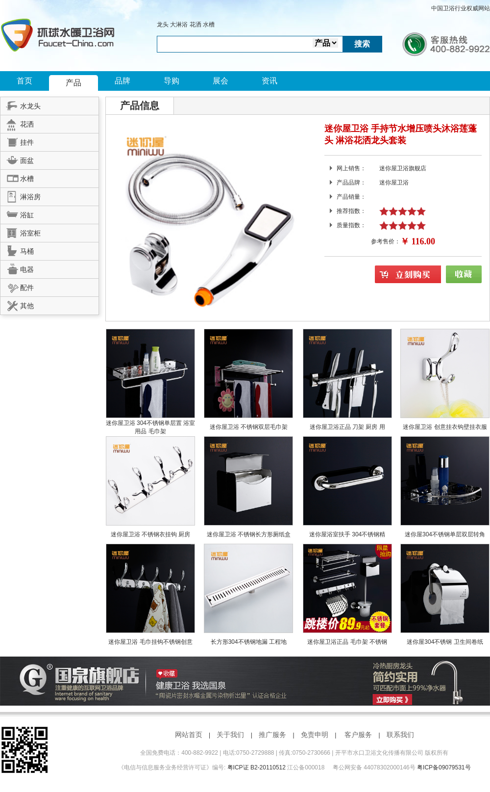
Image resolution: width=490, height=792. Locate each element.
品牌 (122, 81)
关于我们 (230, 735)
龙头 (163, 24)
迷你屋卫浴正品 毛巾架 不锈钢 (347, 641)
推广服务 (272, 735)
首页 (24, 81)
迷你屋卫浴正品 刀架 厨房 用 (347, 426)
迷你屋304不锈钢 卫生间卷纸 (445, 641)
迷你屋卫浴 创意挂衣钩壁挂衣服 (445, 426)
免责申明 (314, 735)
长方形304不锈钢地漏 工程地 (249, 641)
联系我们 (400, 735)
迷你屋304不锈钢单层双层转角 (445, 534)
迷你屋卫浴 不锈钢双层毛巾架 (249, 426)
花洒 (195, 24)
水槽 (209, 24)
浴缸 (17, 213)
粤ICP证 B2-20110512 (256, 767)
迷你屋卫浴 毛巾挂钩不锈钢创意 (150, 641)
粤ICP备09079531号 (443, 767)
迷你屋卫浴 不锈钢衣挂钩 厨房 (151, 534)
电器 (17, 268)
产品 (73, 83)
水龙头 (20, 104)
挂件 (17, 140)
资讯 (269, 81)
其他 (17, 304)
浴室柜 (20, 231)
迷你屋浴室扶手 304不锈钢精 (347, 534)
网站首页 (188, 735)
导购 (171, 81)
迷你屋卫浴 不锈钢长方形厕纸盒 (249, 534)
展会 (220, 81)
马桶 (17, 249)
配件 (17, 286)
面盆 (17, 159)
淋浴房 (20, 195)
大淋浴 (179, 24)
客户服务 (358, 735)
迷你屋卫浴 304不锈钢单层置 (145, 423)
